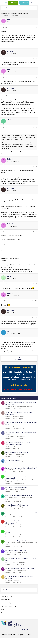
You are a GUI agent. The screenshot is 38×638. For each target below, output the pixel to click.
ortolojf (7, 552)
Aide (2, 609)
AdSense (15, 426)
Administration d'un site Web (16, 489)
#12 (36, 338)
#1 (36, 27)
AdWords (12, 446)
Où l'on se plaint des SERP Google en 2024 (19, 568)
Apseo (7, 446)
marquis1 (8, 515)
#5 (36, 127)
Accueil (3, 613)
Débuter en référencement (17, 436)
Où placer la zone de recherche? (16, 487)
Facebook (16, 580)
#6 (36, 166)
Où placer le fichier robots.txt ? (15, 550)
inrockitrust (8, 525)
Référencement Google (17, 416)
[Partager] (33, 27)
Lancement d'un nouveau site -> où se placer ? (21, 468)
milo (6, 497)
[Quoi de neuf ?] (31, 2)
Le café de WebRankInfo (19, 570)
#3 (36, 77)
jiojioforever (8, 480)
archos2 (7, 507)
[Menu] (3, 3)
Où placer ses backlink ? (13, 460)
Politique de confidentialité (8, 606)
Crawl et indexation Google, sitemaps (21, 406)
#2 (36, 58)
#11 (36, 317)
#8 (36, 231)
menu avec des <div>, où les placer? (17, 541)
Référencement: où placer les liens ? (17, 452)
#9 (36, 284)
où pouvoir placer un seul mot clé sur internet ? (21, 513)
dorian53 (5, 15)
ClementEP (8, 426)
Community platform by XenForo (18, 634)
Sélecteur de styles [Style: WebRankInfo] (6, 596)
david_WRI (8, 470)
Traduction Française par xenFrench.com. (12, 636)
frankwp (7, 416)
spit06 (7, 436)
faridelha (7, 535)
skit (6, 489)
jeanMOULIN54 (9, 462)
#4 (36, 96)
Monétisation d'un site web (17, 562)
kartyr (7, 562)
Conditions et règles (6, 603)
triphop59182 (9, 580)
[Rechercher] (35, 2)
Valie (6, 454)
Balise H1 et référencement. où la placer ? (19, 495)
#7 (36, 196)
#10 (36, 300)
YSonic (7, 543)
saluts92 (7, 406)
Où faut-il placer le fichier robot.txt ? (17, 505)
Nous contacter (5, 599)
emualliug (8, 570)
